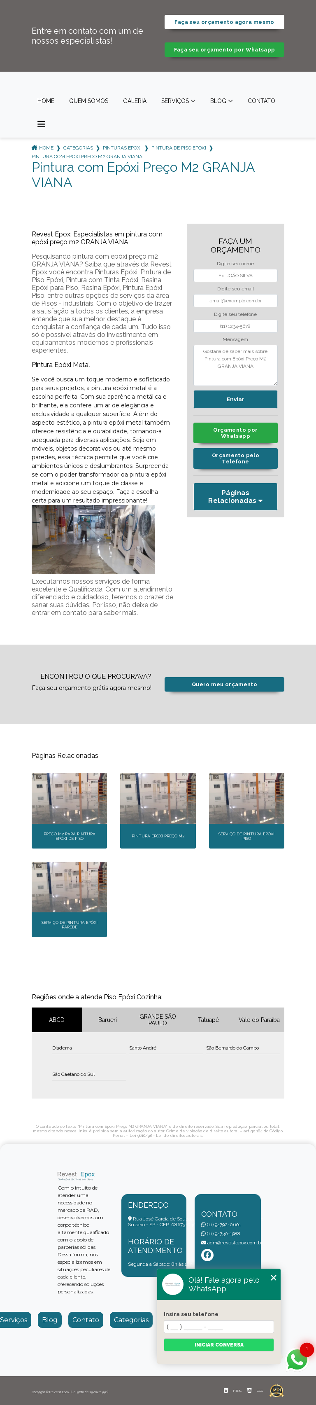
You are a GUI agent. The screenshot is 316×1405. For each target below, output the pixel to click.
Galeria (134, 101)
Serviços (175, 101)
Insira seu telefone (191, 1314)
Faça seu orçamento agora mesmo (224, 22)
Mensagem (235, 339)
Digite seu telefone (235, 314)
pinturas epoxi (122, 148)
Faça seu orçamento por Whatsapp (224, 50)
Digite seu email (235, 289)
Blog (218, 101)
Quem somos (88, 101)
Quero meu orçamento (224, 684)
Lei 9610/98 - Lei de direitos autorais (166, 1135)
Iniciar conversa (219, 1345)
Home (45, 101)
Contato (261, 101)
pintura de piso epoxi (178, 148)
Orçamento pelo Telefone (235, 458)
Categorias (78, 148)
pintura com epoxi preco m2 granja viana (87, 156)
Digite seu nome (235, 264)
